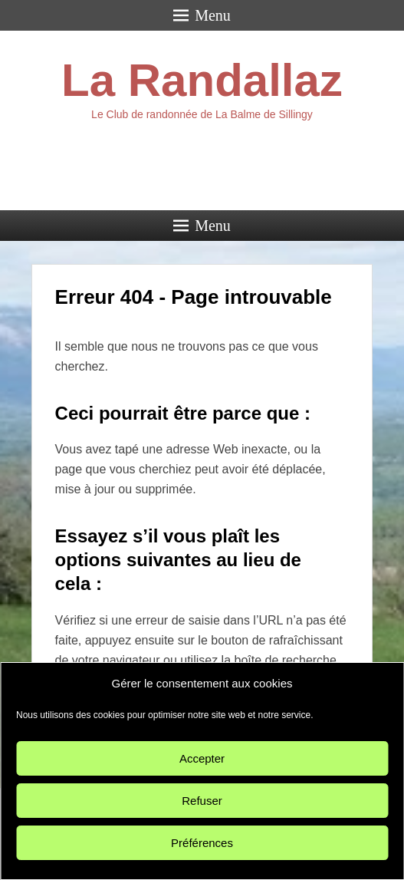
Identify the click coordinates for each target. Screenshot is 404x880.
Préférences (202, 842)
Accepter (202, 758)
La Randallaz (202, 80)
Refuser (202, 800)
